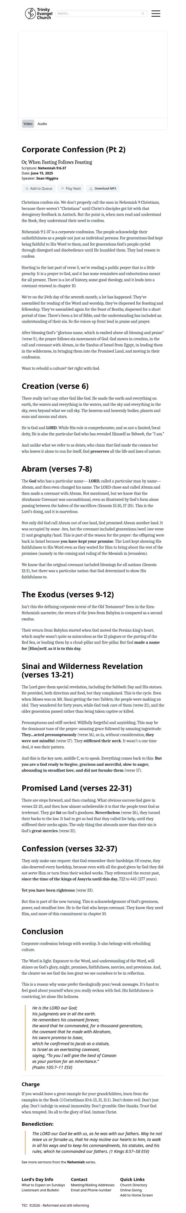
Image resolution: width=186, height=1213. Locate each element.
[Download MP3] (103, 188)
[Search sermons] (99, 13)
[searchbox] (100, 13)
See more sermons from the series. (59, 1162)
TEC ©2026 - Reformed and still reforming (55, 1205)
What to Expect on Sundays (43, 1185)
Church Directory (133, 1185)
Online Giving (131, 1190)
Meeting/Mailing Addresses (92, 1185)
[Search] (143, 13)
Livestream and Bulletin (40, 1190)
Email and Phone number (91, 1190)
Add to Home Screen (136, 1195)
